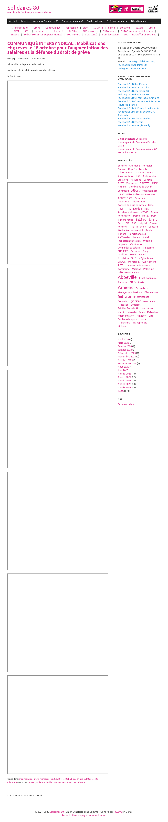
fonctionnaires (137, 233)
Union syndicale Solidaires (132, 138)
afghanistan (146, 258)
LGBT (150, 172)
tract (85, 27)
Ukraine (147, 240)
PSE (134, 223)
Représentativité (138, 169)
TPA (128, 208)
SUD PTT (123, 251)
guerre (122, 169)
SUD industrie (90, 31)
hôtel (145, 215)
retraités (152, 312)
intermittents (141, 296)
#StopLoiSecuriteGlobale (140, 194)
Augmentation (126, 315)
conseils (122, 301)
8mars (136, 237)
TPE (131, 226)
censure (153, 226)
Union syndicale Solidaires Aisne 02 (137, 149)
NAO (133, 282)
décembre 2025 (127, 353)
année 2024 (124, 377)
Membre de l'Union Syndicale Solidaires (29, 12)
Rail (146, 208)
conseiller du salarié (129, 247)
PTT (120, 265)
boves (154, 212)
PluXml (118, 811)
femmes (140, 198)
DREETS (144, 183)
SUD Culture (73, 34)
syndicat (135, 301)
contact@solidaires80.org (141, 61)
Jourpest (58, 31)
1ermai (143, 319)
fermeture (142, 288)
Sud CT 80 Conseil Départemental (43, 34)
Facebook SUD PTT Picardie (133, 87)
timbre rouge (125, 219)
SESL (27, 31)
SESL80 (15, 34)
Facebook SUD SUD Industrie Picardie (138, 108)
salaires (72, 782)
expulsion (123, 258)
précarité (123, 304)
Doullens (123, 254)
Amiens (32, 782)
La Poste (140, 172)
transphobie (140, 322)
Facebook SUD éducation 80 (133, 91)
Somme (122, 165)
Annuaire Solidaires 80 (45, 21)
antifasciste (125, 198)
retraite (124, 296)
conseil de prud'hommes (132, 205)
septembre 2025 (127, 363)
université (137, 230)
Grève (36, 27)
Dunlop (137, 208)
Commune (124, 269)
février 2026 (125, 346)
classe (153, 223)
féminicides (151, 292)
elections (123, 179)
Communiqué (53, 27)
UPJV (121, 194)
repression (72, 27)
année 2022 (124, 384)
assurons (136, 179)
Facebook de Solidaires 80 (132, 64)
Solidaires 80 (23, 8)
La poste (122, 244)
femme (122, 226)
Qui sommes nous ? (72, 21)
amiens (39, 782)
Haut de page (79, 815)
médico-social (138, 254)
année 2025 (124, 373)
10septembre (150, 190)
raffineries (81, 782)
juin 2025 (123, 370)
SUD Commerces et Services (137, 31)
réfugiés (147, 165)
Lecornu (130, 265)
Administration (97, 815)
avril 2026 (123, 339)
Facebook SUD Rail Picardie (133, 84)
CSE (138, 176)
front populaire (148, 278)
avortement (149, 261)
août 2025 (123, 366)
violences (131, 183)
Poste (136, 215)
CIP (127, 223)
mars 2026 (123, 342)
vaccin (121, 312)
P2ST (121, 183)
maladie (122, 326)
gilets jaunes (125, 172)
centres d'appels (127, 319)
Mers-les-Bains (136, 312)
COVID (144, 212)
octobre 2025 (125, 360)
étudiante (123, 230)
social (145, 237)
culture (139, 27)
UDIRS (152, 27)
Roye (121, 208)
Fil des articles (126, 404)
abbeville (48, 782)
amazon (141, 315)
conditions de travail (140, 186)
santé (149, 230)
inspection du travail (129, 240)
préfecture (124, 322)
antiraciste (149, 176)
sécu (120, 223)
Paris (141, 282)
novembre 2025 (127, 356)
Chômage (134, 165)
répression (138, 201)
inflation (57, 782)
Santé (111, 27)
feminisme (124, 215)
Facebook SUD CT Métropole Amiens (138, 97)
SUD (133, 258)
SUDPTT (98, 27)
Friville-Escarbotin (128, 308)
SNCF (155, 183)
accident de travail (128, 212)
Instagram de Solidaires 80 (132, 68)
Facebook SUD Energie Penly (134, 125)
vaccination (136, 244)
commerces (41, 31)
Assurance (149, 301)
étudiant (135, 304)
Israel (151, 205)
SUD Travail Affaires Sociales (140, 34)
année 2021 (124, 387)
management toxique (130, 292)
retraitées (148, 308)
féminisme (143, 265)
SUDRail (73, 31)
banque (148, 179)
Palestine (148, 247)
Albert (135, 190)
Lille (151, 315)
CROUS (122, 261)
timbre (122, 233)
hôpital (143, 223)
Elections (125, 27)
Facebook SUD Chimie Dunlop (134, 118)
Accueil (13, 21)
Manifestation (20, 27)
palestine (148, 269)
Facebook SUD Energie (130, 122)
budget (147, 251)
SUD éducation (110, 34)
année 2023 (124, 380)
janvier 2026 (125, 349)
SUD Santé (91, 34)
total (121, 390)
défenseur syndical (128, 272)
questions (123, 201)
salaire (65, 782)
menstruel (134, 261)
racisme (122, 282)
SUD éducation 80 (127, 152)
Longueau (123, 190)
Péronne (135, 251)
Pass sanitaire (126, 176)
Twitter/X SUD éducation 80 (133, 94)
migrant (136, 269)
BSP (153, 215)
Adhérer (25, 21)
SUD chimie (109, 31)
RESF (16, 31)
